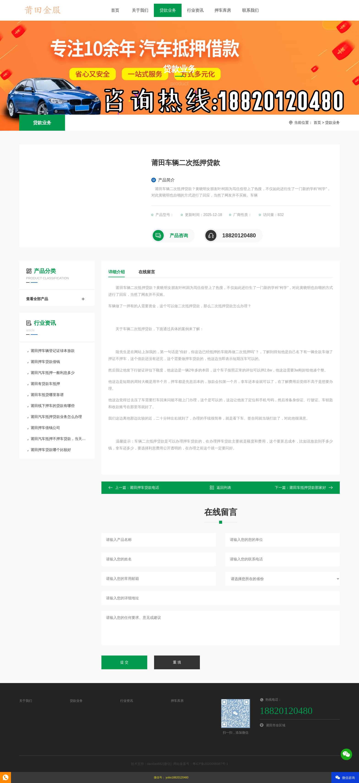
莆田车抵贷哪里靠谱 (45, 395)
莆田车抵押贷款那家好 (307, 488)
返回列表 (220, 487)
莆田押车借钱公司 (43, 428)
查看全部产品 (57, 299)
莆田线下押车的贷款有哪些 (51, 406)
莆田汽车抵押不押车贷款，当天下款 (57, 439)
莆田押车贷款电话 (144, 488)
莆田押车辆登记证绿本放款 (51, 351)
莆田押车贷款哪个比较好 (49, 450)
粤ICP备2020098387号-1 (210, 764)
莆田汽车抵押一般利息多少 (51, 373)
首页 (115, 10)
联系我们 (250, 10)
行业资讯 (195, 10)
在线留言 (147, 272)
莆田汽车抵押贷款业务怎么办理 (54, 417)
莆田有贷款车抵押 (43, 384)
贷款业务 (168, 10)
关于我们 (140, 10)
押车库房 (223, 10)
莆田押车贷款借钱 (43, 362)
